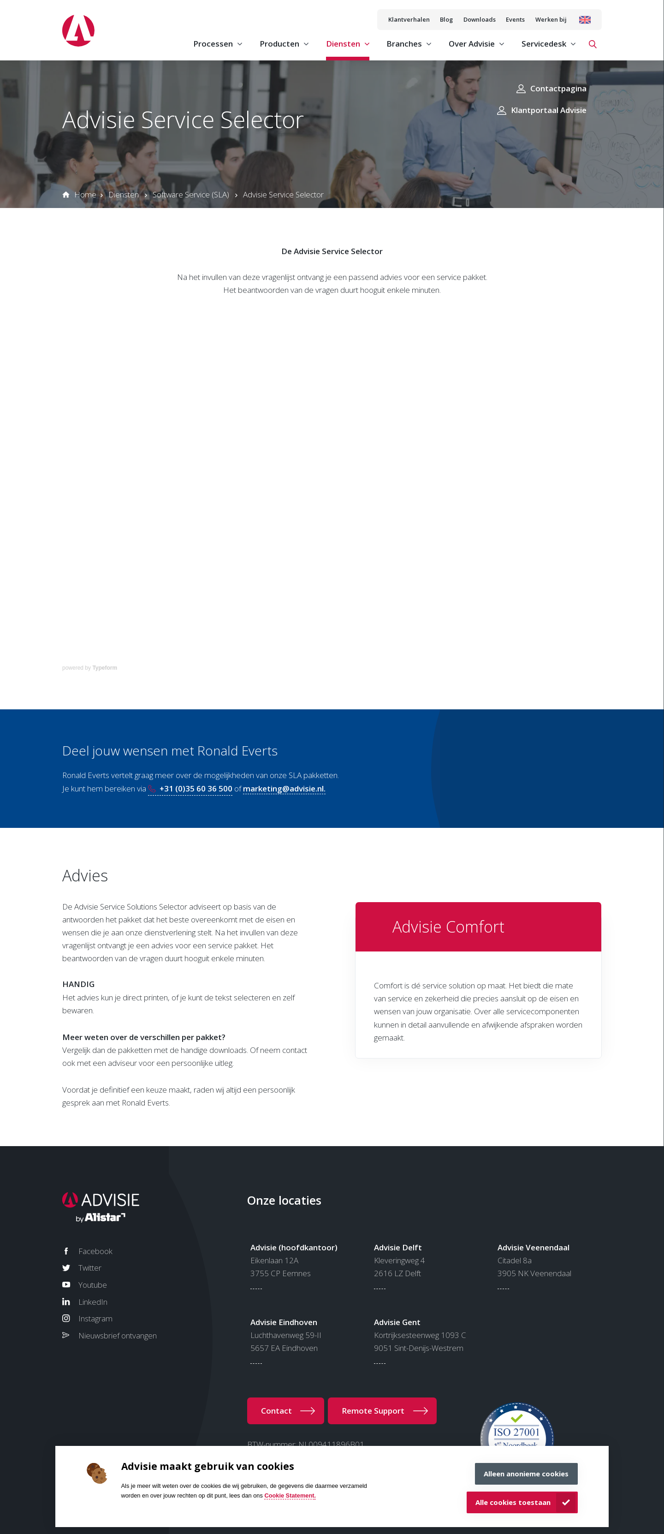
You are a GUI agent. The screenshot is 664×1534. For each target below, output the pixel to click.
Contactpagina (558, 88)
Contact (276, 1410)
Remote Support (373, 1410)
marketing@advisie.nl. (284, 788)
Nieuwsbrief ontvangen (117, 1335)
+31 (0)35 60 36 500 (196, 788)
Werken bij (551, 19)
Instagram (95, 1318)
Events (515, 19)
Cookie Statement (289, 1495)
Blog (446, 19)
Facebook (95, 1251)
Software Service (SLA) (191, 194)
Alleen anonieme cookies (526, 1473)
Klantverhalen (409, 19)
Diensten (124, 194)
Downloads (479, 19)
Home (85, 194)
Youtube (92, 1284)
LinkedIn (92, 1301)
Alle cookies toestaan (513, 1502)
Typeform (104, 668)
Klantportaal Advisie (549, 110)
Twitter (89, 1267)
